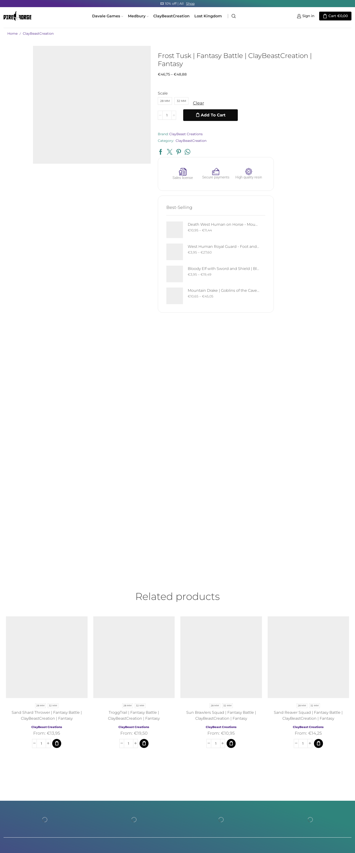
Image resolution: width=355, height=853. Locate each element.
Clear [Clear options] (168, 103)
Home (12, 33)
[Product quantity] (136, 115)
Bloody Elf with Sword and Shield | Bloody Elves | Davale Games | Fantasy (318, 158)
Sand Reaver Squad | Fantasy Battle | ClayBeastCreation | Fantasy (308, 605)
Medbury (138, 16)
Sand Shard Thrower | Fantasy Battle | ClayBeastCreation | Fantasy (47, 605)
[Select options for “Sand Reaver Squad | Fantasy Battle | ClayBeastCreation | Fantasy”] (318, 633)
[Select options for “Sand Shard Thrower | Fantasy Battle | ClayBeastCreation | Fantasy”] (56, 633)
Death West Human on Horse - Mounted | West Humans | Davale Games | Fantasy (318, 114)
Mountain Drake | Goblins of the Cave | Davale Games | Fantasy (318, 180)
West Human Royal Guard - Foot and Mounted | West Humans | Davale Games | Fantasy (318, 136)
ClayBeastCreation (171, 16)
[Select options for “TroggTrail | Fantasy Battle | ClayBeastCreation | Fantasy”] (144, 633)
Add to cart (183, 115)
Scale (133, 93)
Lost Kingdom (208, 16)
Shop (190, 3)
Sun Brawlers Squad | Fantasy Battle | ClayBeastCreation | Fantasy (221, 605)
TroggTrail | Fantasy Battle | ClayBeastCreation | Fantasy (134, 605)
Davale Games (107, 16)
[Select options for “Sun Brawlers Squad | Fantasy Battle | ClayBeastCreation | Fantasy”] (231, 633)
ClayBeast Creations (156, 134)
